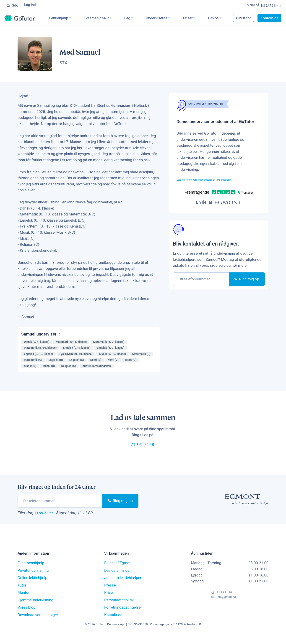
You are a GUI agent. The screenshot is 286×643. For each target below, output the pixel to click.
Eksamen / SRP (107, 19)
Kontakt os (113, 623)
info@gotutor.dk (212, 610)
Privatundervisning (33, 578)
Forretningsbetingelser (123, 615)
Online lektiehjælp (32, 586)
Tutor (22, 593)
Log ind (31, 5)
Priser (198, 19)
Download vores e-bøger (38, 623)
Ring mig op (246, 280)
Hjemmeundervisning (35, 608)
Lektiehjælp (69, 19)
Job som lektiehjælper (122, 586)
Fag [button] (138, 19)
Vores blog (27, 615)
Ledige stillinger (117, 578)
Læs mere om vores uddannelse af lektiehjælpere (218, 180)
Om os (224, 19)
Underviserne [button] (167, 19)
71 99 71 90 (143, 448)
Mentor (24, 601)
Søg (12, 5)
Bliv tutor (249, 19)
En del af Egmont (118, 571)
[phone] (201, 280)
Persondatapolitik (119, 608)
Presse (110, 593)
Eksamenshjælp (31, 571)
